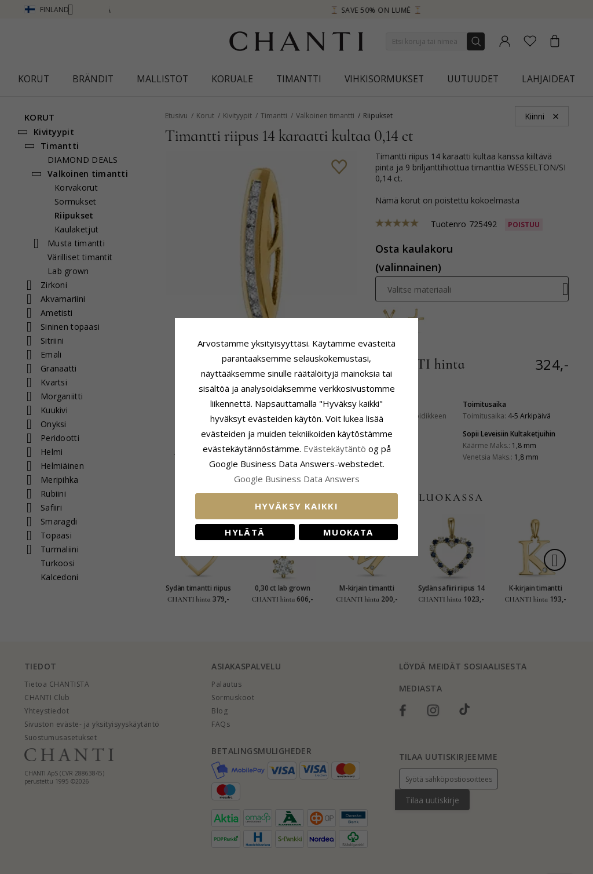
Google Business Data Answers (297, 479)
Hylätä (245, 532)
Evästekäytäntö (334, 448)
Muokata (348, 532)
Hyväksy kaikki (296, 506)
